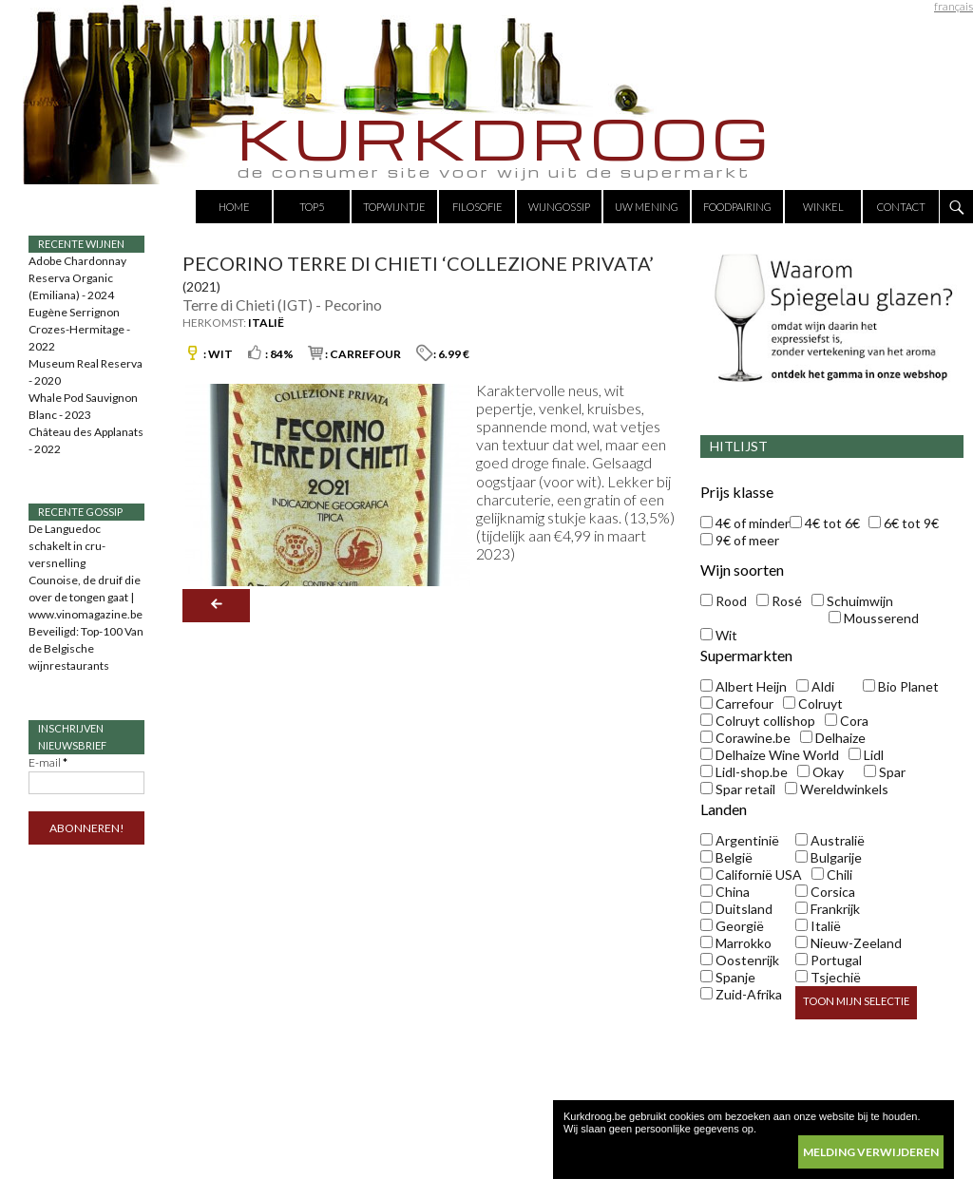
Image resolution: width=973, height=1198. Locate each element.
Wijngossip (559, 206)
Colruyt (813, 703)
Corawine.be (745, 738)
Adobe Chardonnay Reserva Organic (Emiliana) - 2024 (77, 278)
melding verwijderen (871, 1152)
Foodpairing (737, 206)
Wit (718, 635)
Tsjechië (828, 977)
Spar (885, 772)
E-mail (48, 762)
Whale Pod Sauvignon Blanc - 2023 (83, 406)
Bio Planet (901, 686)
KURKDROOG (505, 138)
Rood (723, 601)
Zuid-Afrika (741, 994)
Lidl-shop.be (744, 772)
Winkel (823, 206)
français (953, 6)
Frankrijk (827, 909)
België (726, 857)
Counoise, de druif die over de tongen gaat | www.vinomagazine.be (86, 597)
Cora (846, 721)
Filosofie (477, 206)
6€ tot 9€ (903, 523)
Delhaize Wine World (769, 755)
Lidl (866, 755)
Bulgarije (828, 857)
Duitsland (736, 909)
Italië (818, 926)
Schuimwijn (852, 601)
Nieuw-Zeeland (848, 943)
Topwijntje (394, 206)
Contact (901, 206)
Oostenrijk (739, 960)
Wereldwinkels (836, 789)
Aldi (815, 686)
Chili (831, 874)
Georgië (732, 926)
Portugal (828, 960)
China (725, 892)
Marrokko (736, 943)
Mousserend (874, 618)
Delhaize (833, 738)
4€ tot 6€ (825, 523)
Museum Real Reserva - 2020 (86, 372)
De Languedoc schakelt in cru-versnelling (67, 546)
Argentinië (739, 840)
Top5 (311, 206)
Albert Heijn (743, 686)
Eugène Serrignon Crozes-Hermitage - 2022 (79, 329)
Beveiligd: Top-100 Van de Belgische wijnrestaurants (86, 648)
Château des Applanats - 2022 (86, 440)
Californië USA (751, 874)
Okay (820, 772)
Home (234, 206)
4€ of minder (745, 523)
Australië (830, 840)
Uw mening (646, 206)
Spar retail (737, 789)
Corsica (825, 892)
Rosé (779, 601)
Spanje (727, 977)
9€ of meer (739, 540)
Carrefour (736, 703)
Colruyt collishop (757, 721)
